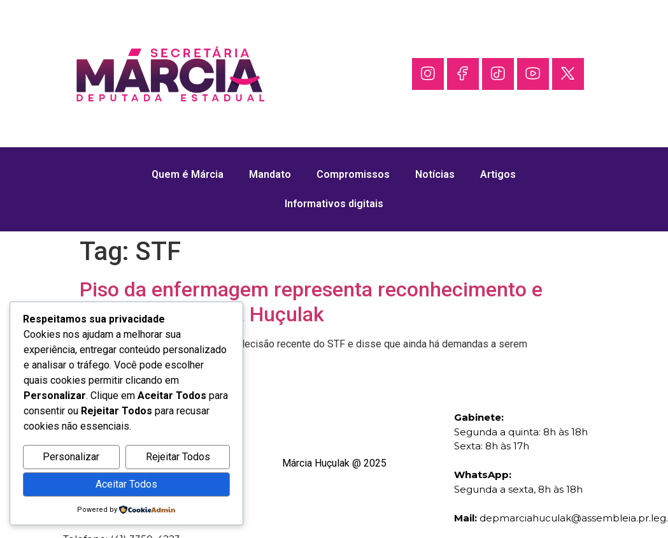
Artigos (498, 174)
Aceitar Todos (126, 484)
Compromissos (353, 174)
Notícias (435, 174)
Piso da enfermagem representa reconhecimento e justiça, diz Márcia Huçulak (311, 301)
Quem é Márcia (188, 174)
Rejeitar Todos (178, 457)
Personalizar (71, 457)
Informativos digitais (334, 204)
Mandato (270, 174)
